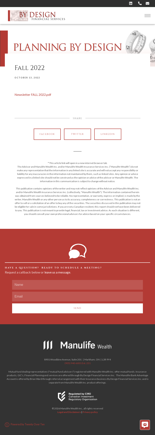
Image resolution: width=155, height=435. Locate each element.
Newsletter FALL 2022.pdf (33, 94)
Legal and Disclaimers (69, 412)
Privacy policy (90, 412)
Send (77, 308)
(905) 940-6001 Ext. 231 (78, 363)
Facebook (47, 134)
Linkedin (108, 134)
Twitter (77, 134)
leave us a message (57, 272)
